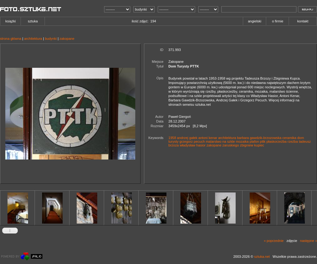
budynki (51, 38)
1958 (172, 138)
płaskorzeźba (277, 141)
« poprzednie (274, 241)
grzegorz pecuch (192, 141)
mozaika (242, 141)
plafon (254, 141)
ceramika (289, 138)
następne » (308, 241)
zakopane (67, 38)
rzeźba (293, 141)
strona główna (11, 38)
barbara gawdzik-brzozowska (259, 138)
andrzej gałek (187, 138)
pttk (263, 141)
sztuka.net (262, 256)
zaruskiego (230, 145)
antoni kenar (207, 138)
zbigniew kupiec (252, 145)
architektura (33, 38)
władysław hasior (192, 145)
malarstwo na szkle (220, 141)
